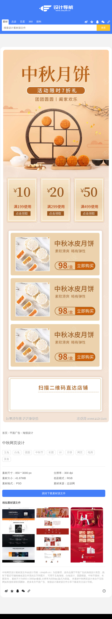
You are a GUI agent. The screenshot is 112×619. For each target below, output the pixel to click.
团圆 (27, 452)
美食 (6, 459)
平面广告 (15, 432)
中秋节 (39, 452)
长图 (51, 452)
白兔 (17, 452)
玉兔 (6, 452)
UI (60, 452)
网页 (80, 452)
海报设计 (28, 432)
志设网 (71, 483)
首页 (4, 432)
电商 (90, 452)
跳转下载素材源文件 (54, 493)
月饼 (69, 452)
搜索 (103, 27)
